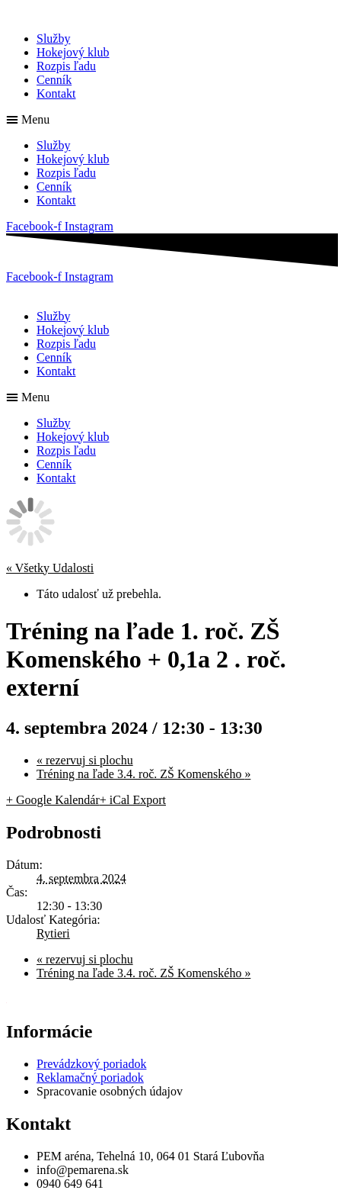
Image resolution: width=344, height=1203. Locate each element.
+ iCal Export (133, 799)
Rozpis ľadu (66, 66)
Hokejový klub (73, 52)
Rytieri (53, 933)
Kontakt (56, 93)
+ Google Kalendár (53, 799)
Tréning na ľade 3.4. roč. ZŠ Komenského (143, 773)
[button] (172, 120)
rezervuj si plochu (85, 760)
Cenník (54, 79)
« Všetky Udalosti (50, 567)
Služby (53, 38)
